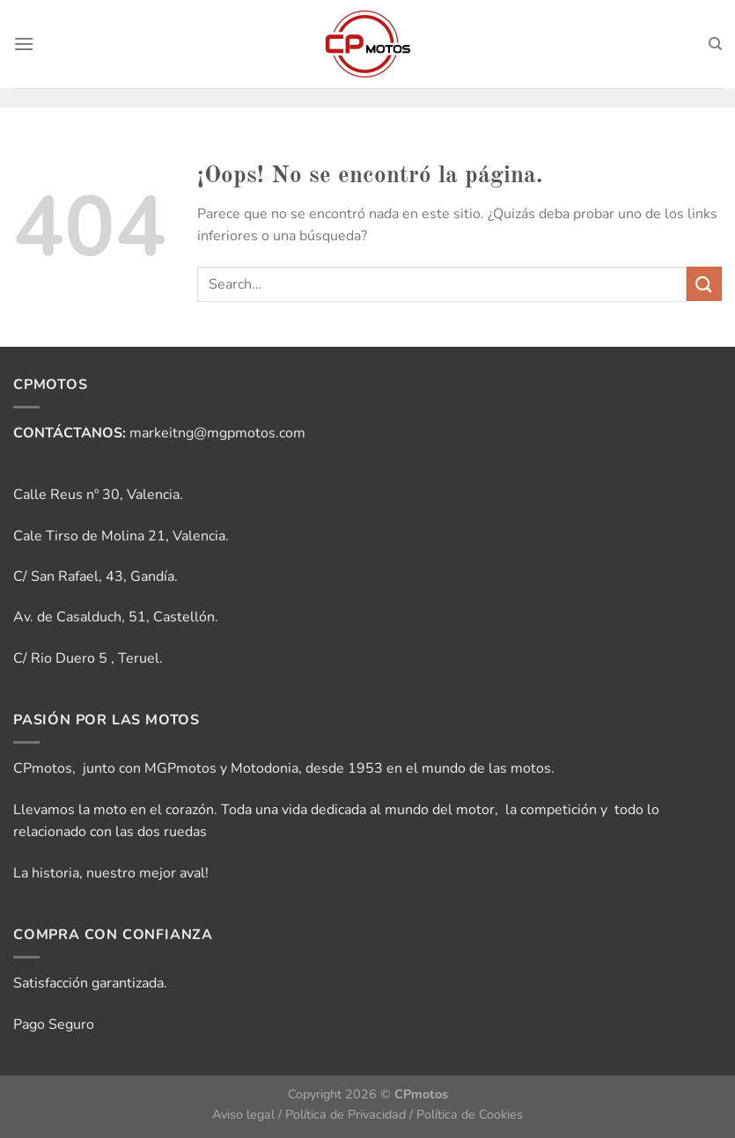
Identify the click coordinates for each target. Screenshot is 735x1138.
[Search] (715, 44)
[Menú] (23, 43)
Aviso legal (243, 1114)
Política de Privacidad (345, 1114)
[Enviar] (704, 284)
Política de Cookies (469, 1114)
